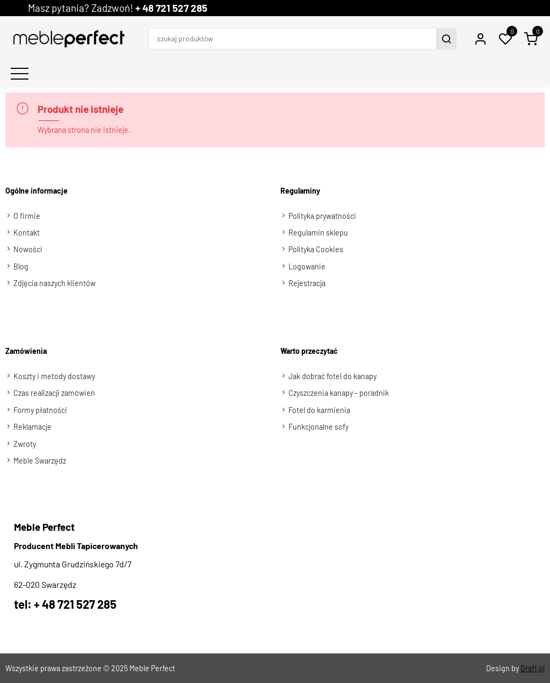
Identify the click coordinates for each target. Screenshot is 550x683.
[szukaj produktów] (293, 38)
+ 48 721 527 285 (171, 8)
